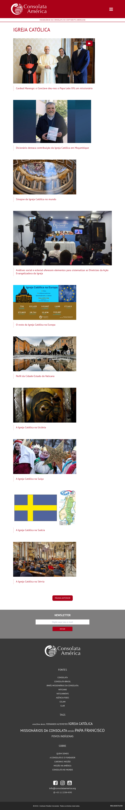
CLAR (62, 705)
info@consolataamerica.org (62, 788)
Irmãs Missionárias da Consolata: (63, 685)
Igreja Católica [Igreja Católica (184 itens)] (80, 723)
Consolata (62, 677)
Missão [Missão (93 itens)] (71, 731)
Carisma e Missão (62, 761)
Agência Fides (62, 697)
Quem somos (62, 753)
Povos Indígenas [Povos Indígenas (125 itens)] (62, 736)
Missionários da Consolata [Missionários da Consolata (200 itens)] (43, 730)
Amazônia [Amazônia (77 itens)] (36, 724)
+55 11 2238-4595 (64, 792)
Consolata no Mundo (62, 769)
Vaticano (62, 689)
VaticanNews (62, 693)
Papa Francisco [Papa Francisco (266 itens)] (90, 730)
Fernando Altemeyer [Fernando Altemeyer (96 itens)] (57, 724)
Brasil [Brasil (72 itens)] (43, 724)
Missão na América (62, 765)
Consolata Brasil (62, 681)
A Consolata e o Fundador (62, 757)
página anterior (62, 598)
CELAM (62, 701)
